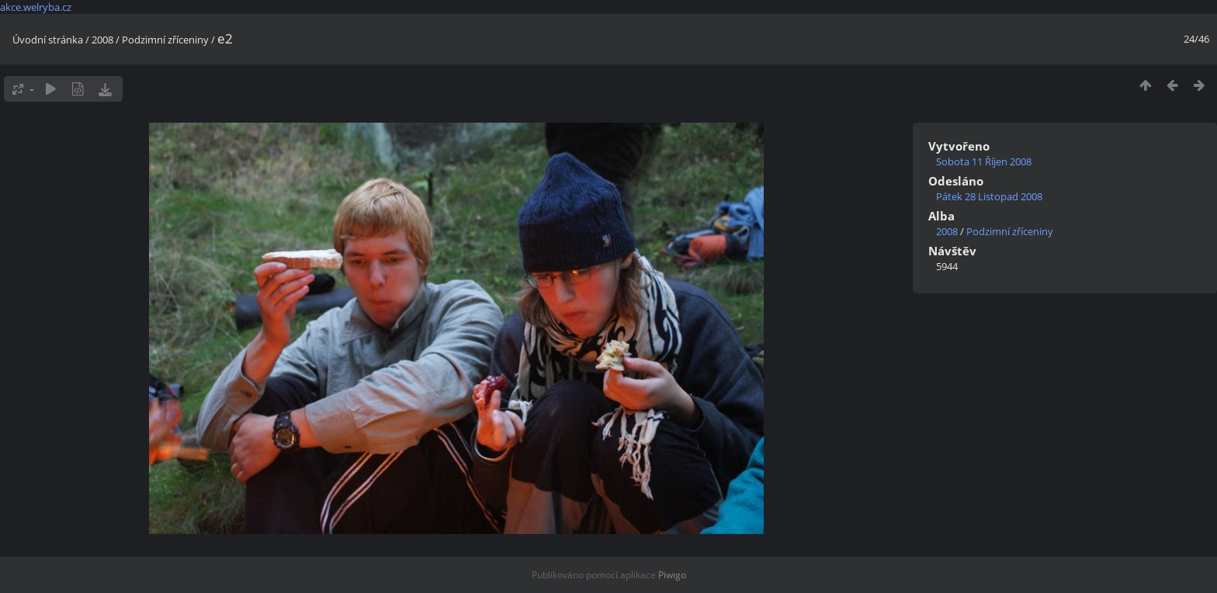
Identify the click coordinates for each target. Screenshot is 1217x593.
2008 (102, 40)
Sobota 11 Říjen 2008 (984, 161)
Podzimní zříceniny (165, 40)
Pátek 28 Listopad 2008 (989, 196)
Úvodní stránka (47, 40)
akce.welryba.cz (35, 7)
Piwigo (672, 574)
